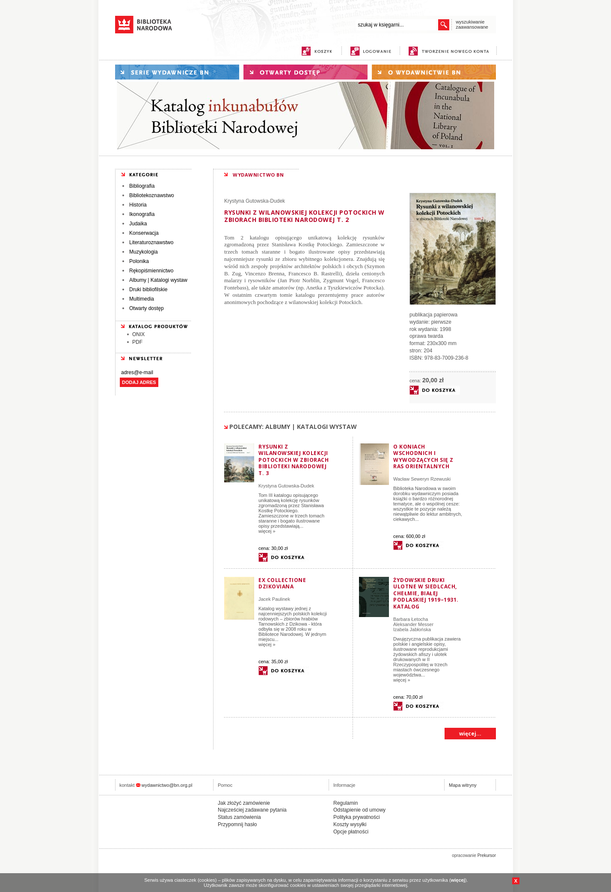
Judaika (138, 224)
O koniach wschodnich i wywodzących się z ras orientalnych (423, 456)
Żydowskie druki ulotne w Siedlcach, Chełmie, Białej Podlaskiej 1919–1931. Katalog (426, 593)
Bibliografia (141, 186)
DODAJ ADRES (139, 382)
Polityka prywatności (356, 817)
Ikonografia (141, 214)
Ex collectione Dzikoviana (282, 583)
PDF (137, 342)
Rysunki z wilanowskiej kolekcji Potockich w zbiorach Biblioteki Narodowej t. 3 (293, 460)
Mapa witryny (463, 785)
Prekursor (487, 855)
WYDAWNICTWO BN (258, 174)
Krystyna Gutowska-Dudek (254, 201)
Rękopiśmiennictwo (151, 271)
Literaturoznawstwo (151, 242)
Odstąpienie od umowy (359, 810)
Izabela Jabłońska (412, 629)
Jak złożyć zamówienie (244, 803)
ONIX (138, 334)
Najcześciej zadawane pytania (252, 810)
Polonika (139, 261)
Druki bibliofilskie (148, 289)
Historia (138, 205)
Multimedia (141, 299)
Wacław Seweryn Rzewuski (422, 478)
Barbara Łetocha (410, 619)
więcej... (470, 733)
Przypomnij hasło (237, 824)
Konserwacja (144, 233)
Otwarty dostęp (146, 308)
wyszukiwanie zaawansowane (472, 24)
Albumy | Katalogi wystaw (158, 280)
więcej (458, 880)
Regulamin (345, 803)
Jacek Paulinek (274, 599)
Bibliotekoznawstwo (151, 195)
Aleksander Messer (413, 624)
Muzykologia (143, 252)
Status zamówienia (239, 817)
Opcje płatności (350, 832)
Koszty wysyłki (349, 824)
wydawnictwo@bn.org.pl (167, 785)
